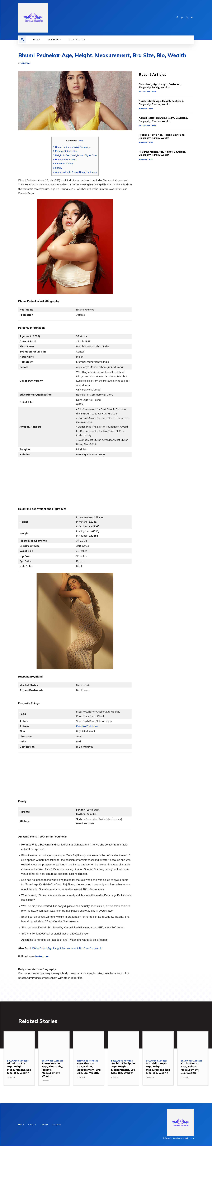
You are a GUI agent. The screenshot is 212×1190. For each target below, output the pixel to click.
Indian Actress (146, 108)
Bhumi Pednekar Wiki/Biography (71, 146)
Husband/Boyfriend (64, 159)
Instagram (41, 956)
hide (81, 140)
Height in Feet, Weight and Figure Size (75, 155)
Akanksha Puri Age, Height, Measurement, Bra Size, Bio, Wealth (19, 1068)
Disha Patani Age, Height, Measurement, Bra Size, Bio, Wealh (67, 948)
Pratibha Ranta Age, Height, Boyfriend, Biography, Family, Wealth (165, 136)
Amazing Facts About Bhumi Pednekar (75, 171)
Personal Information (65, 151)
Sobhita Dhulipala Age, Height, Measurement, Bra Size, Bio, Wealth (123, 1068)
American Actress (147, 92)
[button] (22, 39)
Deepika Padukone (87, 726)
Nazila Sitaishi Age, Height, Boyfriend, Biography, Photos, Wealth (164, 102)
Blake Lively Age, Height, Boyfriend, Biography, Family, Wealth (162, 85)
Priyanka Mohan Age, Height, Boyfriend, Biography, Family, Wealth (165, 153)
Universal (25, 63)
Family (57, 167)
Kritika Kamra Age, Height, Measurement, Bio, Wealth (190, 1068)
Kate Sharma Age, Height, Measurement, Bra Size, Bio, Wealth (89, 1068)
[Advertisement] (75, 481)
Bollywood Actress (18, 1061)
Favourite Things (63, 163)
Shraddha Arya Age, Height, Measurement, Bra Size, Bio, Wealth (158, 1068)
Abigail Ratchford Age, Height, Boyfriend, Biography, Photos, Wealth (166, 119)
